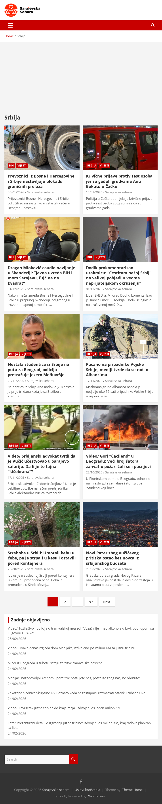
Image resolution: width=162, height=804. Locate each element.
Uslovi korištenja (87, 789)
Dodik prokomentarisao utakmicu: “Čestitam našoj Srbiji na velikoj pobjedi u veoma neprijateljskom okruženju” (118, 275)
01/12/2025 (16, 289)
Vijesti (22, 165)
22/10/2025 (94, 472)
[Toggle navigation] (10, 25)
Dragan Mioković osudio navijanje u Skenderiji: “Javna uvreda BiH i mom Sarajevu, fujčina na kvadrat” (41, 275)
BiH (11, 165)
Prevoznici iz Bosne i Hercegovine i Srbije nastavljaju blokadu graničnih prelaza (41, 181)
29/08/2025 (16, 569)
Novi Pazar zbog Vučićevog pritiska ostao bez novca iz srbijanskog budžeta (112, 558)
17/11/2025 (94, 381)
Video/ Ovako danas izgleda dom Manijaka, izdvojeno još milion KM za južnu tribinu (71, 648)
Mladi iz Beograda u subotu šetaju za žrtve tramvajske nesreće (55, 663)
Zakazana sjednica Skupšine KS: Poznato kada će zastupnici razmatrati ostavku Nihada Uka (76, 693)
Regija (91, 165)
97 (91, 602)
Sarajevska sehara (40, 192)
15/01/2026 (94, 192)
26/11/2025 (16, 381)
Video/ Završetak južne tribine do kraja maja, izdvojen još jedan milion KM (64, 708)
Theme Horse (132, 789)
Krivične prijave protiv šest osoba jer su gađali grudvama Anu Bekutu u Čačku (119, 181)
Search (73, 759)
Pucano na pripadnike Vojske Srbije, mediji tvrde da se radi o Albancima (117, 369)
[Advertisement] (81, 74)
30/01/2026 (16, 192)
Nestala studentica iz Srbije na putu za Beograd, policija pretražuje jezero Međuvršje (38, 369)
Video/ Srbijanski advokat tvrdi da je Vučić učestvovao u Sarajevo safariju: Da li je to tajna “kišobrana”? (41, 463)
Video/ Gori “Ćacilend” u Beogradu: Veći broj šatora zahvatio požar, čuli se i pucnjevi (118, 461)
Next (106, 602)
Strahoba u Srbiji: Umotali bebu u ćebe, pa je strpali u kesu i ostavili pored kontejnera (42, 558)
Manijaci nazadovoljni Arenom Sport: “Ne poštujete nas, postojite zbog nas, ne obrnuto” (74, 678)
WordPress (96, 796)
